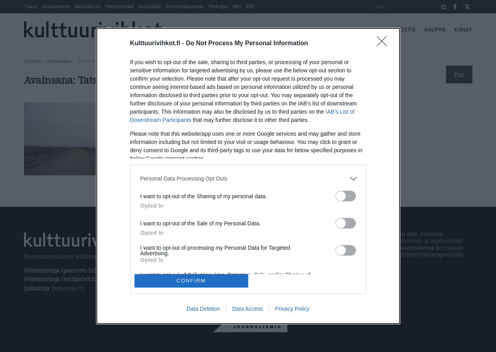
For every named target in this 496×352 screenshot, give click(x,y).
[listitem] (248, 179)
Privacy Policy (292, 309)
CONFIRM (191, 281)
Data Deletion (203, 309)
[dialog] (248, 176)
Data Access (247, 309)
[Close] (384, 43)
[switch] (346, 196)
